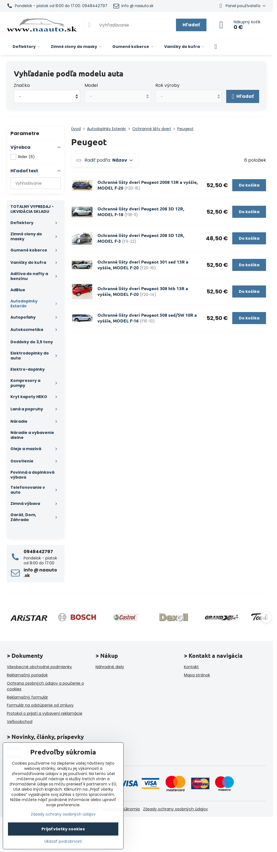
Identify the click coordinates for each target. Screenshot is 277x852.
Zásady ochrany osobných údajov (175, 809)
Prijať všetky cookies (63, 829)
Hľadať (191, 25)
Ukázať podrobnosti (63, 841)
